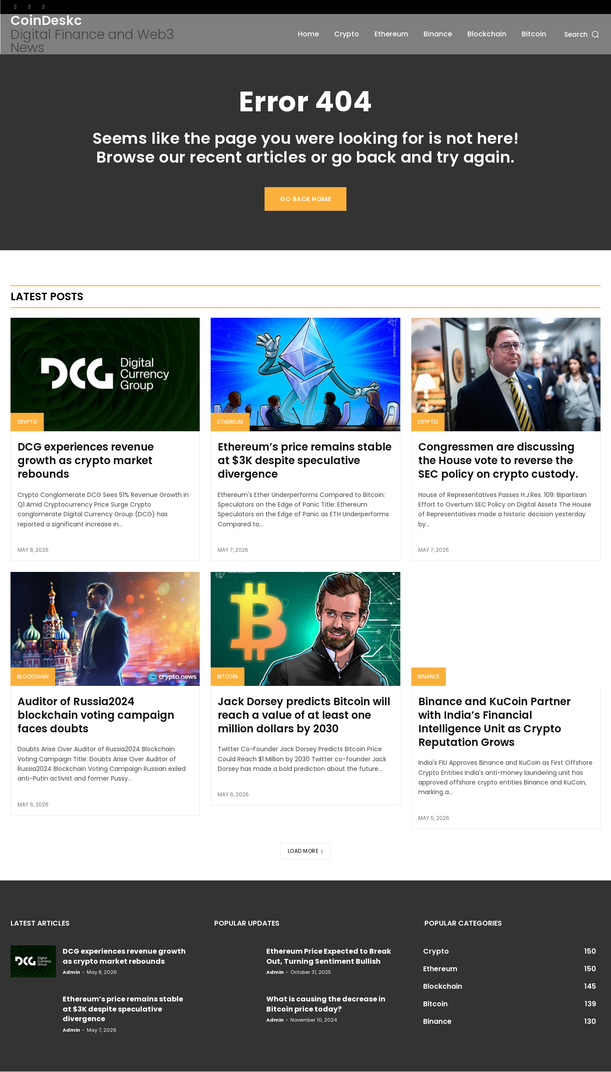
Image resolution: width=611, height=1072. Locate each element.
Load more (305, 851)
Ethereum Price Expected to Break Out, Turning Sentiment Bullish (328, 956)
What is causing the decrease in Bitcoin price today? (325, 1004)
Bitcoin (227, 677)
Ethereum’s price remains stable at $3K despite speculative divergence (305, 461)
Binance (428, 677)
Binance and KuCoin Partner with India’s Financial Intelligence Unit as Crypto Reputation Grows (494, 722)
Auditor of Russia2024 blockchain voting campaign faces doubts (96, 715)
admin (71, 972)
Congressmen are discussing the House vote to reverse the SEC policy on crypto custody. (498, 461)
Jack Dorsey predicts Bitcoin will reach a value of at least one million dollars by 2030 (304, 715)
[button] (582, 34)
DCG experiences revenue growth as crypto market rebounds (86, 461)
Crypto (27, 422)
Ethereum (230, 422)
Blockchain (33, 677)
